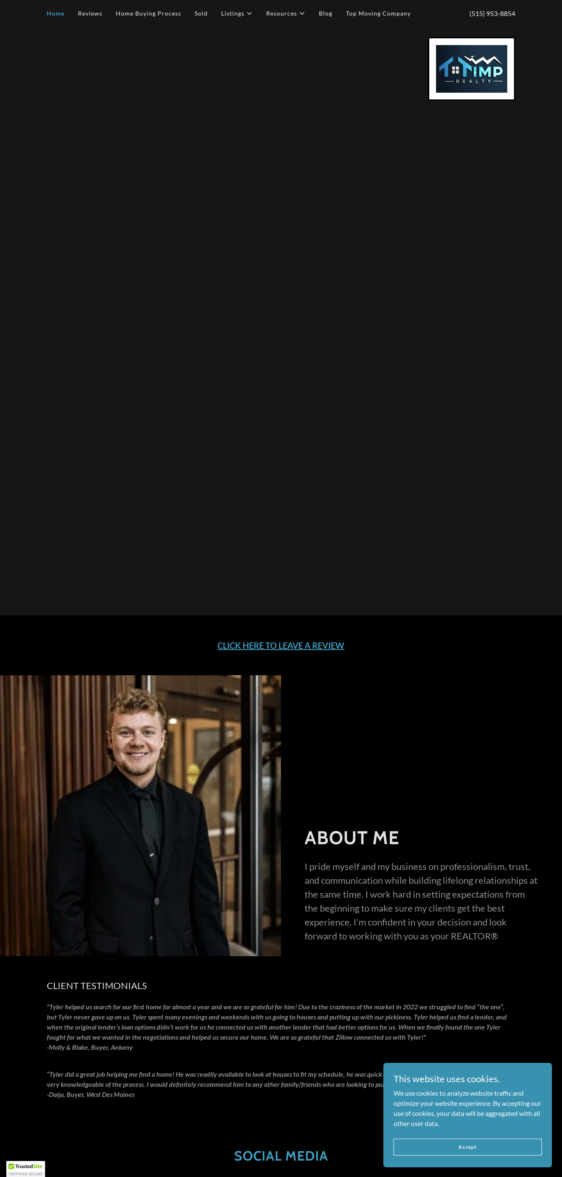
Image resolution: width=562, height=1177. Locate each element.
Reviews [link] (90, 13)
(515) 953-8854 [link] (492, 13)
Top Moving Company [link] (378, 13)
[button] (237, 13)
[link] (471, 68)
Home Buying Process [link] (148, 13)
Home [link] (55, 13)
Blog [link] (325, 13)
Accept (467, 1147)
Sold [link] (201, 13)
